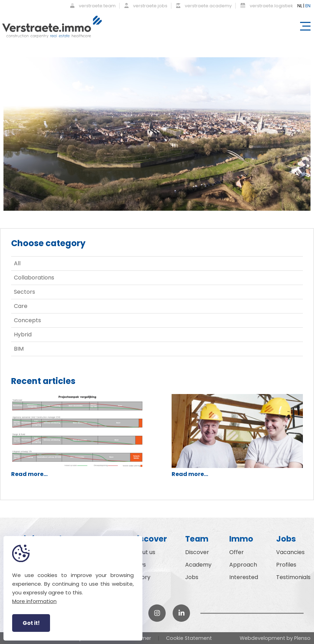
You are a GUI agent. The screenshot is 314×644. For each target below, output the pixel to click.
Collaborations (34, 278)
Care (20, 306)
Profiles (286, 565)
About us (143, 552)
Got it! (31, 623)
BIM (19, 349)
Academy (198, 565)
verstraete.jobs (145, 6)
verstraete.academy (204, 6)
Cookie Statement (189, 638)
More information (34, 601)
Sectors (24, 292)
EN (308, 6)
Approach (243, 565)
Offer (236, 552)
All (17, 263)
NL (299, 6)
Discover (197, 552)
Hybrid (23, 334)
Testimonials (293, 577)
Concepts (27, 320)
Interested (243, 577)
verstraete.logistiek (266, 6)
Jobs (191, 577)
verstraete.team (93, 6)
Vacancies (290, 552)
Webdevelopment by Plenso (275, 638)
